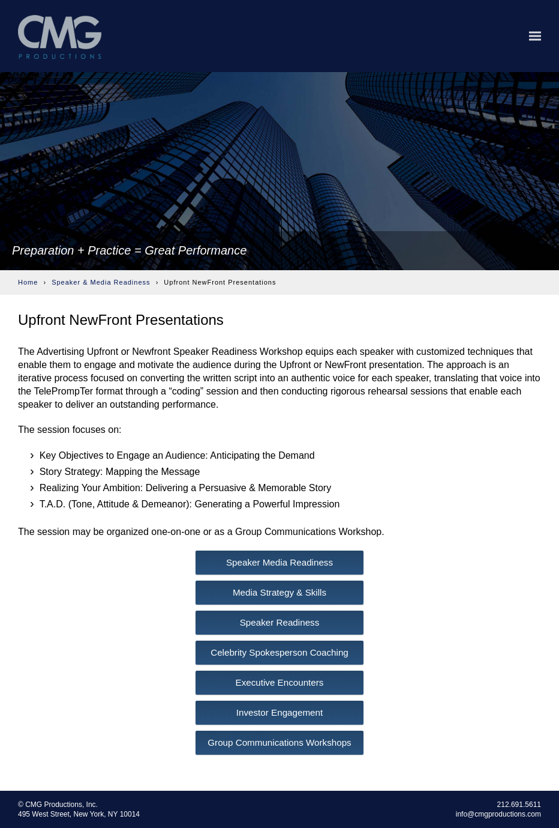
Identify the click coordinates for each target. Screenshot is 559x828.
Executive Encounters (280, 682)
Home (28, 282)
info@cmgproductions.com (498, 814)
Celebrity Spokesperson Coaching (279, 652)
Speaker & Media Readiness (101, 282)
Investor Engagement (279, 712)
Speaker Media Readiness (279, 562)
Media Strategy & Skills (279, 592)
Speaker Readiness (280, 622)
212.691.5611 (519, 804)
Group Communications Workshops (279, 742)
